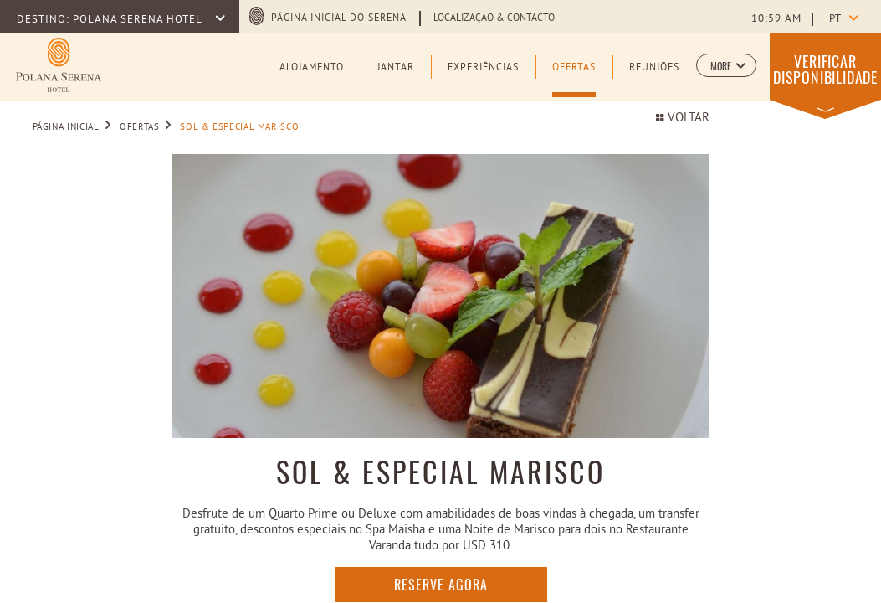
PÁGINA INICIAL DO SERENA (339, 18)
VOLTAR (682, 118)
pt (835, 19)
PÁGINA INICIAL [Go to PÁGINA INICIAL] (66, 127)
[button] (726, 65)
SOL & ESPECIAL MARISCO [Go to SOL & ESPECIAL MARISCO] (239, 127)
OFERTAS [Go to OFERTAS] (139, 127)
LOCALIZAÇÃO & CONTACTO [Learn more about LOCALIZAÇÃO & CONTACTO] (494, 18)
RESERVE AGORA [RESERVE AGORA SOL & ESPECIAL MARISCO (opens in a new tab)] (441, 585)
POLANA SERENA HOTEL (139, 20)
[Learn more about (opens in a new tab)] (58, 65)
